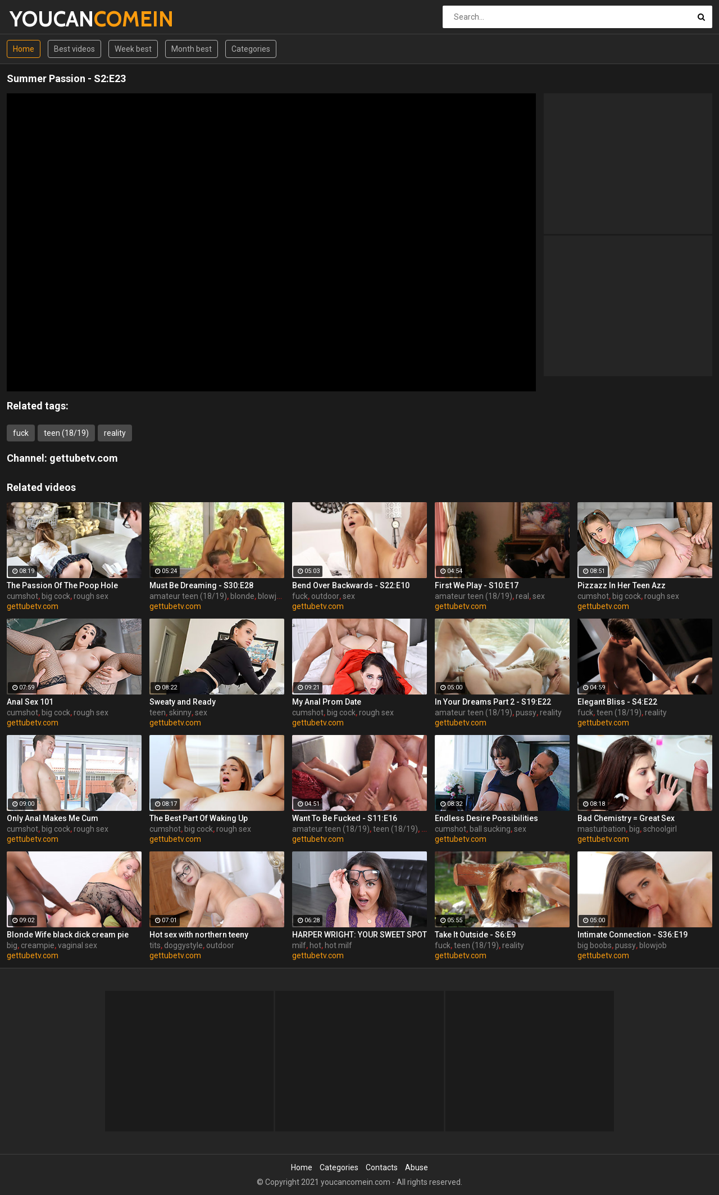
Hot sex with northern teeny (198, 934)
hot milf (338, 945)
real (522, 596)
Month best (191, 48)
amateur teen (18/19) (188, 596)
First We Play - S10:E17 (476, 585)
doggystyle (183, 945)
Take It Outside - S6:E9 (475, 934)
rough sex (91, 596)
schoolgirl (660, 828)
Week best (133, 48)
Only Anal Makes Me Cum (52, 818)
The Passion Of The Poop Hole (62, 585)
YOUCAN (39, 19)
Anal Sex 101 (30, 701)
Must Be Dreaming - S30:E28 (201, 585)
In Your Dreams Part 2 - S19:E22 (493, 701)
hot (315, 945)
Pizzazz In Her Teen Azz (621, 585)
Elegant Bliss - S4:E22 (617, 701)
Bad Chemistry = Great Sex (626, 818)
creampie (37, 945)
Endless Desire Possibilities (486, 818)
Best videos (74, 48)
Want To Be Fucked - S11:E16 (344, 818)
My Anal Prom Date (326, 701)
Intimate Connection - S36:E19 (632, 934)
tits (155, 945)
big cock (56, 596)
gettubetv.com (83, 458)
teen (157, 712)
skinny (180, 712)
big (634, 828)
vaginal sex (77, 945)
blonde (242, 596)
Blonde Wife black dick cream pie (68, 934)
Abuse (416, 1167)
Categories (250, 48)
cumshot (22, 596)
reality (115, 433)
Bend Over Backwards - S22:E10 (350, 585)
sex (349, 596)
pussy (526, 712)
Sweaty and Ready (182, 701)
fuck (21, 433)
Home (23, 48)
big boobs (594, 945)
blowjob (271, 596)
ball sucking (490, 828)
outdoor (325, 596)
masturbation (601, 828)
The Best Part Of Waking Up (198, 818)
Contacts (382, 1167)
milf (299, 945)
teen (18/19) (66, 433)
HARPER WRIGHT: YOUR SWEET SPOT (359, 934)
